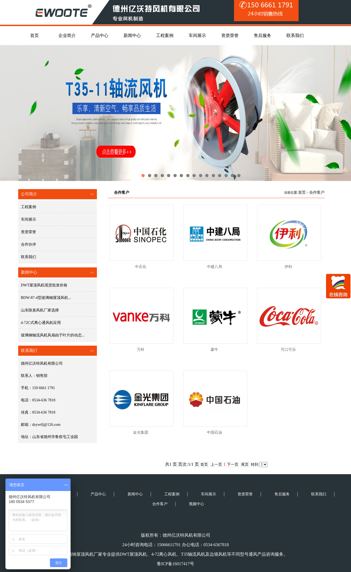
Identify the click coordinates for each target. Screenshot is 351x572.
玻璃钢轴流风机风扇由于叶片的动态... (53, 335)
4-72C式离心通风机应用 (41, 323)
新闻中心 (135, 494)
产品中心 (98, 494)
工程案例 (28, 207)
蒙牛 (214, 350)
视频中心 (196, 504)
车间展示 (28, 219)
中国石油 (214, 432)
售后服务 (282, 494)
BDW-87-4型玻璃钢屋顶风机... (46, 298)
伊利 (288, 267)
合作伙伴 (28, 244)
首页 (302, 192)
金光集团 (140, 432)
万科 (140, 350)
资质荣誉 (28, 232)
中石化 (140, 267)
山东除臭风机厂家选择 (40, 310)
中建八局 (214, 267)
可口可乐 (288, 350)
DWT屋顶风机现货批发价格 (44, 285)
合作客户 (316, 192)
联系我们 (28, 257)
